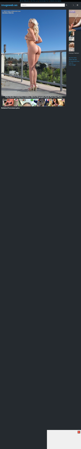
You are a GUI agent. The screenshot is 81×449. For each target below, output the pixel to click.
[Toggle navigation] (77, 5)
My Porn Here (72, 58)
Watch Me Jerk (73, 59)
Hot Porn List (34, 1)
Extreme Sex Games (55, 1)
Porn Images (72, 65)
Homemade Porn (44, 1)
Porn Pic (71, 63)
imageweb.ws (9, 5)
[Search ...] (43, 5)
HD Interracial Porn (74, 61)
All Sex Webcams (24, 1)
